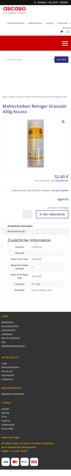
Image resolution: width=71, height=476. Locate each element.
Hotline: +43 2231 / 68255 (52, 2)
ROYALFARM (7, 429)
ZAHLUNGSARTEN (9, 326)
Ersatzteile (62, 23)
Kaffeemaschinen (15, 23)
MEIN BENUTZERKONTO (12, 394)
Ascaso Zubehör (16, 97)
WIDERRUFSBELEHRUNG (13, 346)
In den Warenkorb (52, 214)
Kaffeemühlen (35, 23)
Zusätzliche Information (20, 226)
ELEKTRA (5, 421)
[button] (63, 122)
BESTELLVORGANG (10, 338)
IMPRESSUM (7, 322)
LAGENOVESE (8, 425)
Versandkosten (61, 181)
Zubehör (49, 23)
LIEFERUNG (7, 334)
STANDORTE (7, 379)
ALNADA (5, 409)
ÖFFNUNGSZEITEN (10, 367)
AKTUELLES (7, 371)
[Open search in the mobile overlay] (35, 59)
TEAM (4, 364)
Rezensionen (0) (16, 231)
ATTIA (4, 417)
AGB (3, 342)
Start (5, 97)
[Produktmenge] (27, 214)
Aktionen (66, 28)
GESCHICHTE (7, 375)
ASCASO (5, 413)
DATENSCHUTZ (8, 330)
